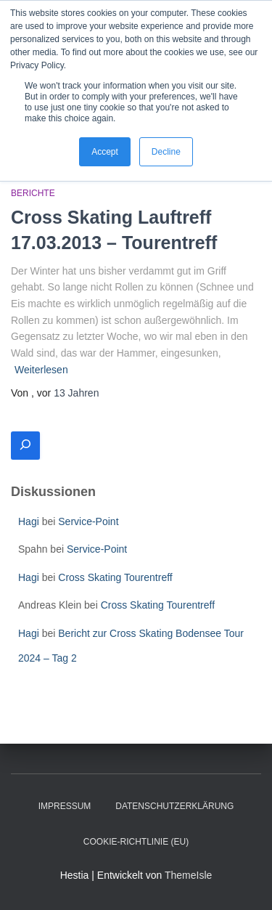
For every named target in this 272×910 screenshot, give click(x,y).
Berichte (33, 193)
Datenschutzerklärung (174, 806)
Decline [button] (166, 152)
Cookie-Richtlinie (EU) (136, 842)
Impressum (64, 806)
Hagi (28, 521)
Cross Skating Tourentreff (115, 577)
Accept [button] (104, 152)
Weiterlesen (41, 369)
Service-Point (88, 521)
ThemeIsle (188, 875)
